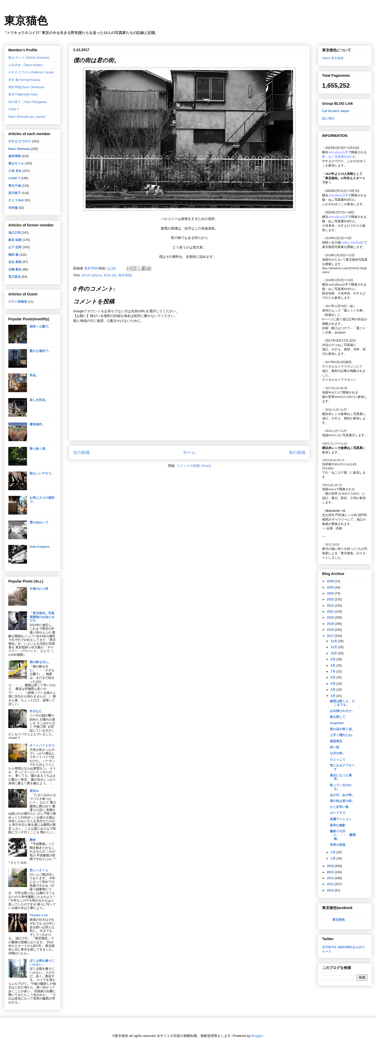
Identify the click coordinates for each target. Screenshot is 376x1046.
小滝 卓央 (15, 171)
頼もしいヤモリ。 (42, 473)
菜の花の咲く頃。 (342, 729)
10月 (334, 653)
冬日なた (36, 711)
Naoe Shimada (19, 149)
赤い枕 (334, 747)
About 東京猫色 (333, 58)
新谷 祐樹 (15, 240)
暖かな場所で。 (40, 351)
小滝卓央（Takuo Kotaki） (26, 65)
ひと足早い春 (339, 807)
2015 (331, 872)
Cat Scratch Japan (335, 111)
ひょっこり (337, 759)
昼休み (34, 791)
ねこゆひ (328, 118)
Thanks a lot (39, 915)
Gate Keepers (40, 547)
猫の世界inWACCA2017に (340, 397)
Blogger (257, 1036)
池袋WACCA (330, 259)
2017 (331, 636)
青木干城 (14, 186)
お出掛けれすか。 (342, 711)
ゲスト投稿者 (17, 301)
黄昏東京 (336, 741)
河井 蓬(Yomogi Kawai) (24, 80)
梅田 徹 (13, 255)
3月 (333, 696)
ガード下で (337, 813)
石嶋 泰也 (15, 269)
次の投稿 (81, 452)
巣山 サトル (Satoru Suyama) (28, 57)
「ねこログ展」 (339, 472)
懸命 (33, 840)
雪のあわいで (39, 522)
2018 (331, 630)
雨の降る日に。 (40, 662)
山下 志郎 (15, 247)
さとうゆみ (16, 200)
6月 (333, 677)
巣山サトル (16, 163)
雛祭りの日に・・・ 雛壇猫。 (343, 835)
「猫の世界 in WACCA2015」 (342, 493)
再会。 (34, 375)
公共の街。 (337, 753)
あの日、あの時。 (342, 795)
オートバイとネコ (42, 745)
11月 (334, 647)
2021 (331, 611)
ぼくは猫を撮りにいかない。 (42, 962)
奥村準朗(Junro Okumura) (26, 87)
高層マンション (341, 819)
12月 (334, 641)
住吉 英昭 (15, 262)
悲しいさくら (39, 870)
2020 (331, 617)
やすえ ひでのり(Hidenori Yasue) (31, 72)
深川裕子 (14, 193)
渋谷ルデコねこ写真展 (337, 345)
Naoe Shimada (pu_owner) (26, 117)
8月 (333, 665)
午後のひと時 (39, 589)
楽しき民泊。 (39, 400)
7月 (333, 671)
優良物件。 (37, 424)
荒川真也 (14, 277)
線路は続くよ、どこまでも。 (342, 702)
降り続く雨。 (39, 449)
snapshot (337, 723)
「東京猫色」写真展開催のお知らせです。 (42, 616)
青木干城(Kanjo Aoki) (23, 94)
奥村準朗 (125, 275)
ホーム (189, 452)
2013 (331, 884)
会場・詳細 (332, 528)
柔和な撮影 (337, 825)
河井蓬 (13, 208)
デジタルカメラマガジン (339, 380)
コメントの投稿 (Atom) (193, 466)
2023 (331, 599)
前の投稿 (297, 452)
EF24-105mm (92, 275)
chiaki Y (13, 109)
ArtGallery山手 (338, 284)
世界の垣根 (337, 845)
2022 (331, 605)
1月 (333, 858)
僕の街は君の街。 (342, 801)
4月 (333, 689)
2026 (331, 581)
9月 (333, 659)
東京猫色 (26, 21)
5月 (333, 683)
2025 (331, 587)
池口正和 (14, 232)
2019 (331, 624)
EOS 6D (110, 275)
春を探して (337, 717)
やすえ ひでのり (19, 141)
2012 (331, 890)
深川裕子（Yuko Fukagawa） (28, 102)
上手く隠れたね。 (342, 735)
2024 (331, 593)
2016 (331, 866)
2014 (331, 878)
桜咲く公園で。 (40, 326)
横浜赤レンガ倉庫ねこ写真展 (342, 414)
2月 (333, 852)
